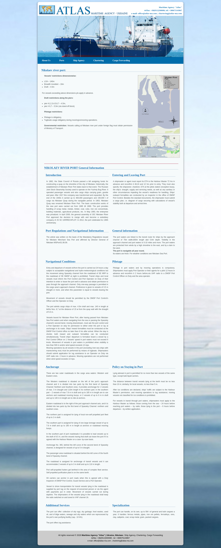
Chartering (98, 60)
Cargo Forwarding (121, 60)
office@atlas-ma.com (147, 13)
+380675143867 (175, 10)
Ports (61, 60)
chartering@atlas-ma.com (170, 13)
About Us (46, 60)
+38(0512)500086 (158, 10)
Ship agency (78, 60)
